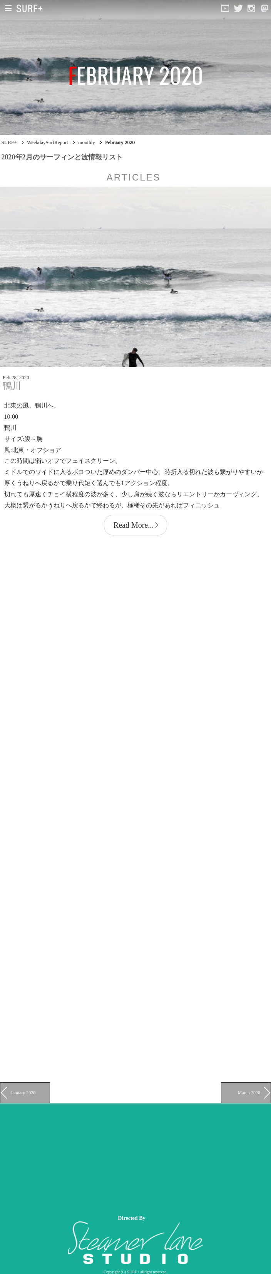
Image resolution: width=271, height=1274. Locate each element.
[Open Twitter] (238, 8)
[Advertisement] (135, 1157)
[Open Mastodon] (264, 8)
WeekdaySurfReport (47, 142)
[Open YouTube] (225, 8)
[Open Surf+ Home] (31, 8)
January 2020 (23, 1092)
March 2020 (249, 1092)
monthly (86, 142)
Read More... (134, 525)
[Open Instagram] (251, 8)
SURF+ (9, 142)
